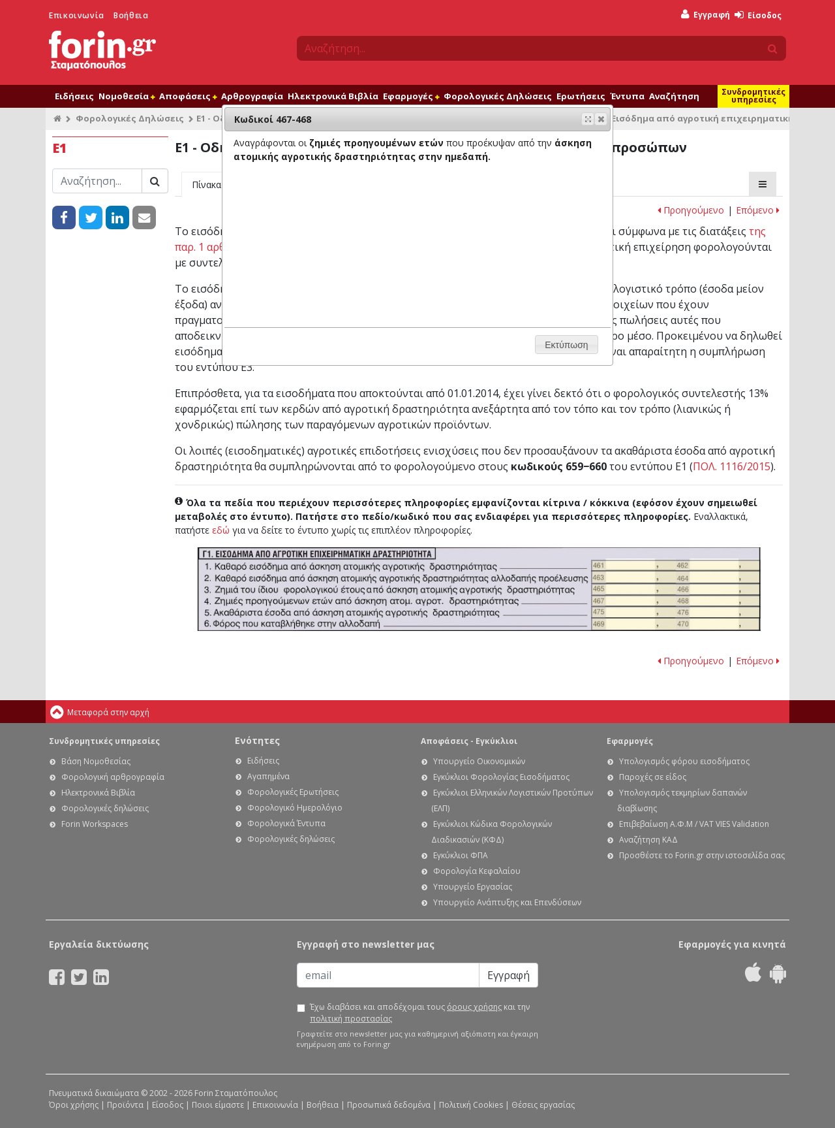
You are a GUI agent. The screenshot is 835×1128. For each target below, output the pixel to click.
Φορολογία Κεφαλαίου (477, 871)
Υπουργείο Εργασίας (472, 886)
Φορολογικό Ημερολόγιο (294, 807)
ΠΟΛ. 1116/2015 (731, 466)
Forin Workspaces (94, 824)
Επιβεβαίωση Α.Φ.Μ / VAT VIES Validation (694, 824)
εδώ (221, 530)
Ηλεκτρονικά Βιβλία (333, 96)
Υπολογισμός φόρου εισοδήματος (684, 761)
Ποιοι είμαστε (218, 1104)
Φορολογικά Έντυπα (286, 823)
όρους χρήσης (474, 1006)
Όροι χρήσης (74, 1104)
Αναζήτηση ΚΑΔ (648, 839)
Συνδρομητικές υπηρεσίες (753, 95)
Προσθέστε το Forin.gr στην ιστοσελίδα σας (702, 855)
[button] (600, 118)
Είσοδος (758, 15)
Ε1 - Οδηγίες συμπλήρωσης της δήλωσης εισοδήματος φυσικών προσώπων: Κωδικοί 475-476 (676, 612)
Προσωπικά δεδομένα (389, 1104)
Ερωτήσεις (580, 96)
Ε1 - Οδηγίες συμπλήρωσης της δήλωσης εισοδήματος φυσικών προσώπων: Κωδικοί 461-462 (676, 566)
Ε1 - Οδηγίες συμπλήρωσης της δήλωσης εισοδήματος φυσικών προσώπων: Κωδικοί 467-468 (676, 601)
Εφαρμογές (411, 96)
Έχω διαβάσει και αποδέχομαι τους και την (420, 1012)
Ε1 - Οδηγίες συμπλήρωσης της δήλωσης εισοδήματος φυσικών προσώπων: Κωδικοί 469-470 (675, 623)
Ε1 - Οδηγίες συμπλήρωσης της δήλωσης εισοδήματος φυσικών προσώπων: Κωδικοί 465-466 (676, 589)
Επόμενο (758, 210)
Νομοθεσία (127, 96)
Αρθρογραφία (252, 96)
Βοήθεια (131, 15)
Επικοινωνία (76, 15)
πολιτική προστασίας (351, 1018)
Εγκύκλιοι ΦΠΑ (460, 855)
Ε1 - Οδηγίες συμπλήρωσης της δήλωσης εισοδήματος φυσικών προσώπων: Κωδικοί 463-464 (676, 577)
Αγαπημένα (268, 776)
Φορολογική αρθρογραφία (112, 776)
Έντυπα (627, 96)
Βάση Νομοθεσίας (95, 761)
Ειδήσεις (74, 96)
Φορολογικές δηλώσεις (105, 808)
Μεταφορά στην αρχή (108, 712)
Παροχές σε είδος (652, 776)
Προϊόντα (125, 1104)
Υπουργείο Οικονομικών (479, 761)
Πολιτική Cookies (471, 1104)
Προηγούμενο (691, 210)
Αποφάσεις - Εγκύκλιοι (469, 741)
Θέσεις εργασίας (543, 1104)
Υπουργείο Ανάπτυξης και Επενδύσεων (507, 902)
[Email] (388, 975)
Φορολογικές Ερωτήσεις (293, 792)
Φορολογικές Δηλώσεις (498, 96)
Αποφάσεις (188, 96)
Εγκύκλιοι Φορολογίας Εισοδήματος (501, 776)
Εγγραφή (705, 14)
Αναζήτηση (674, 96)
